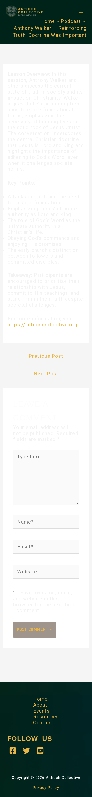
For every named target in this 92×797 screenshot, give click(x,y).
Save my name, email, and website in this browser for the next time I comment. (44, 601)
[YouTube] (40, 750)
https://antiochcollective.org (43, 325)
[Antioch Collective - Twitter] (26, 750)
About (40, 705)
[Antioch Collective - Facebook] (12, 750)
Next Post (46, 374)
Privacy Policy (46, 787)
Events (41, 711)
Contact (42, 723)
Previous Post (46, 356)
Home (40, 699)
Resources (46, 717)
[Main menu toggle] (81, 11)
